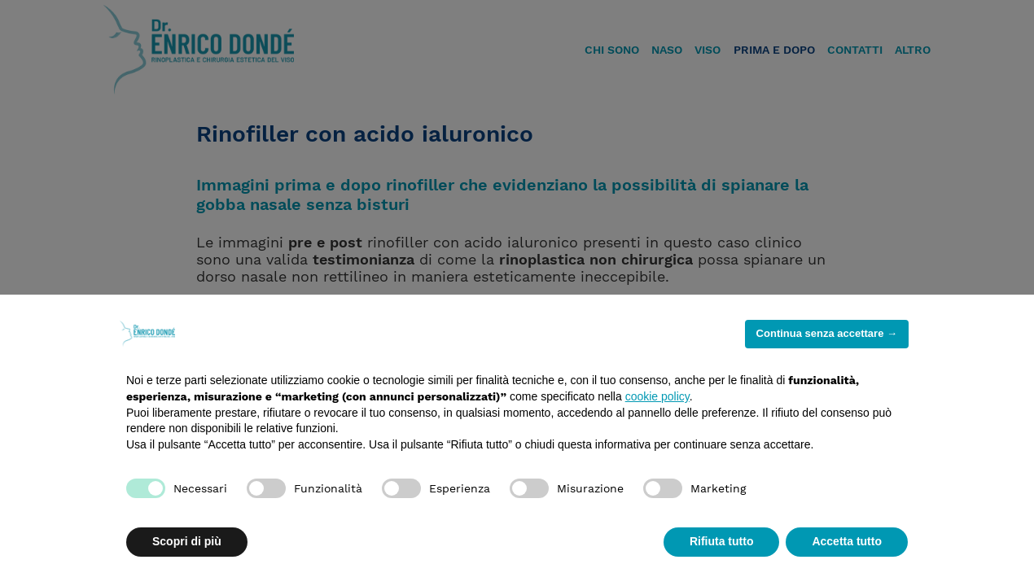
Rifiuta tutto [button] (722, 541)
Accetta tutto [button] (847, 541)
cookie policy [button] (657, 396)
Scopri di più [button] (186, 541)
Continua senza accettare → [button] (826, 333)
